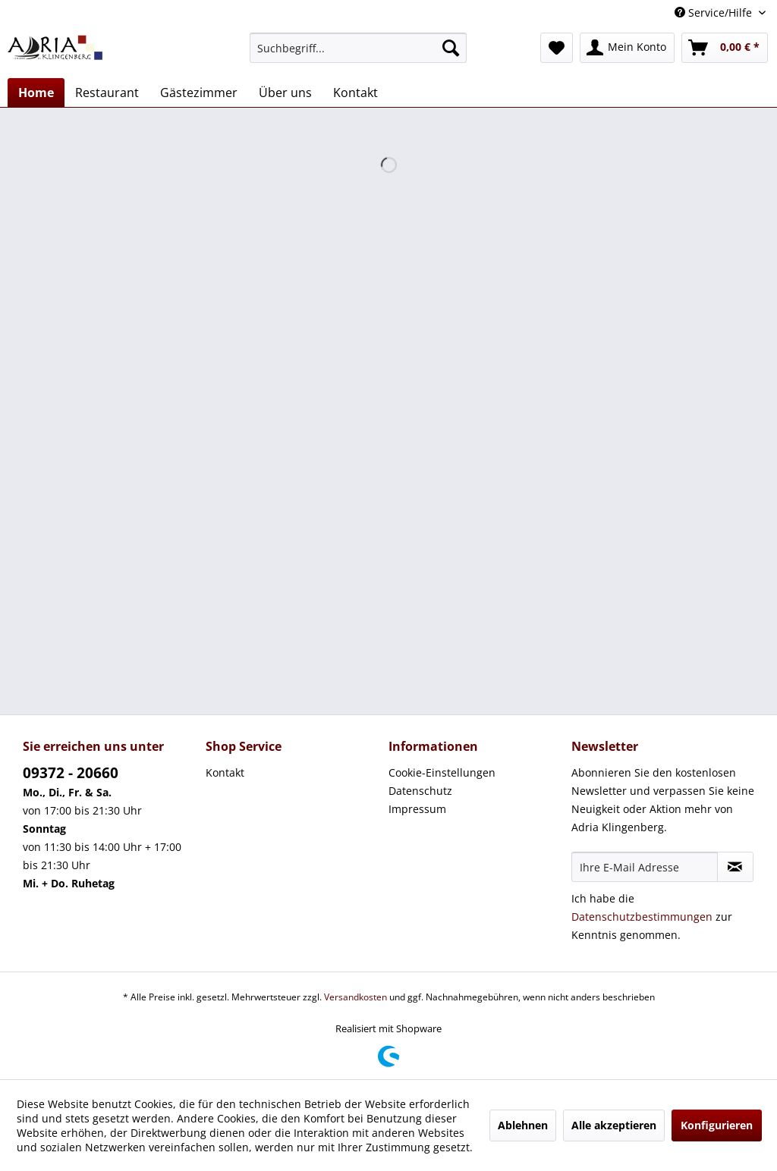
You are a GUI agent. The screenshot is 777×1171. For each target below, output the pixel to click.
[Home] (36, 92)
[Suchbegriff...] (358, 48)
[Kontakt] (355, 92)
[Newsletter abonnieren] (735, 867)
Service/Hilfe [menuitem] (715, 12)
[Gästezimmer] (198, 92)
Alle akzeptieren (613, 1125)
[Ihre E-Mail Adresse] (644, 867)
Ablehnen (523, 1125)
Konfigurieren (717, 1125)
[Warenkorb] (724, 48)
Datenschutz (420, 790)
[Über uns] (285, 92)
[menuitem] (358, 48)
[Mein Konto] (627, 48)
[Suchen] (451, 48)
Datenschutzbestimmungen (642, 916)
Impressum (417, 809)
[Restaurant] (106, 92)
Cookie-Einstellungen (441, 772)
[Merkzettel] (556, 48)
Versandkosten (355, 996)
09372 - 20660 (70, 773)
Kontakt (225, 772)
